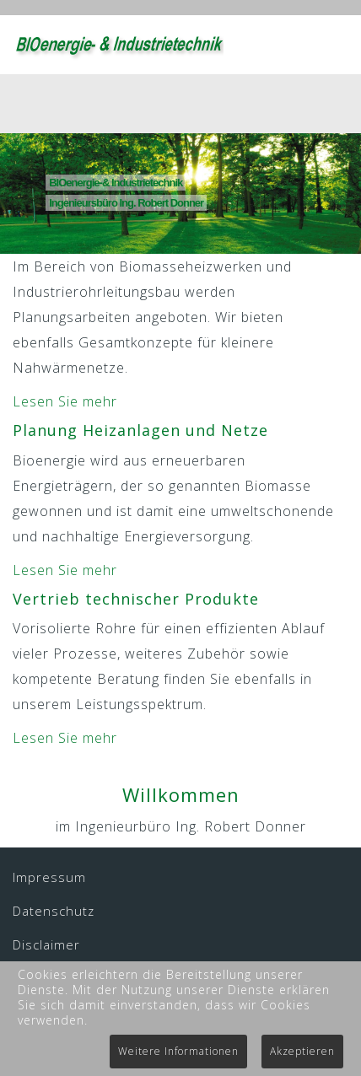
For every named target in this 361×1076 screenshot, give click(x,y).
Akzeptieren (302, 1051)
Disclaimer (46, 944)
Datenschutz (53, 910)
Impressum (49, 877)
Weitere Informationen (178, 1051)
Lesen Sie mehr (65, 401)
